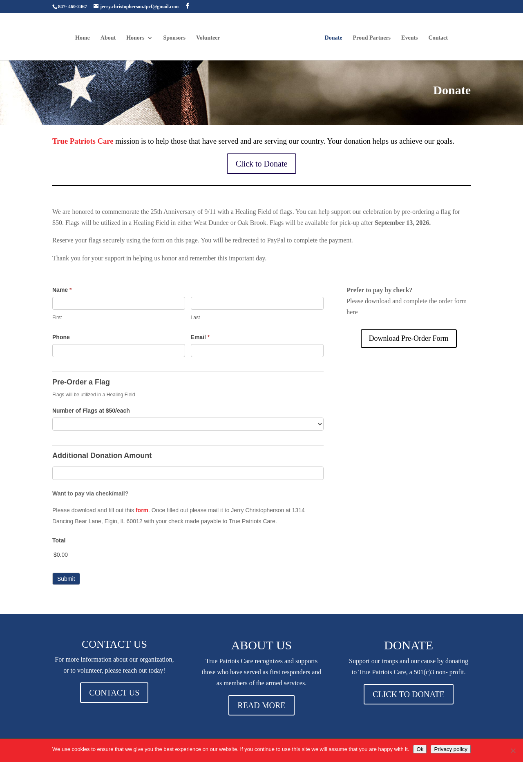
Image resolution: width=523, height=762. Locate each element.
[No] (513, 750)
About (108, 37)
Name (62, 290)
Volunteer (209, 37)
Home (83, 37)
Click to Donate (262, 163)
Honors (136, 37)
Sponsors (175, 37)
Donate (333, 37)
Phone (61, 337)
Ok (419, 749)
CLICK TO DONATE (409, 694)
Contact (437, 37)
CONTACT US (114, 692)
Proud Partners (371, 37)
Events (408, 37)
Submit (66, 578)
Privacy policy (450, 749)
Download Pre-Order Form (409, 338)
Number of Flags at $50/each (91, 410)
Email (200, 337)
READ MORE (261, 705)
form (142, 510)
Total (58, 540)
